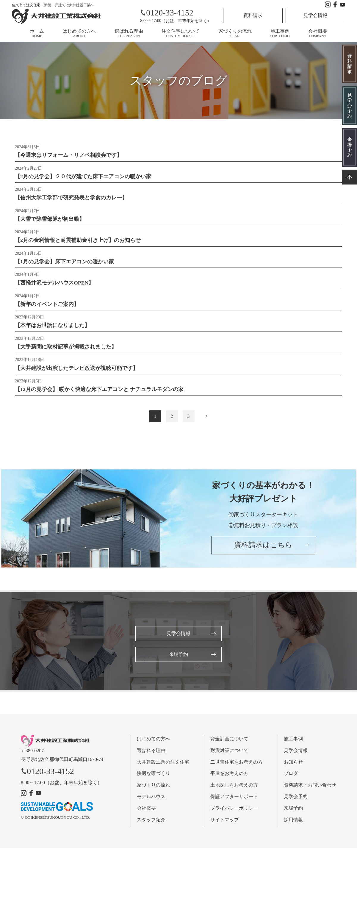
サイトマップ (224, 823)
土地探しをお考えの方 (234, 789)
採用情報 (293, 823)
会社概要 (317, 33)
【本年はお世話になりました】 (52, 328)
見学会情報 (315, 15)
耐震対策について (229, 754)
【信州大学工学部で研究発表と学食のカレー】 (71, 198)
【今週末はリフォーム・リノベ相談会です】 (68, 155)
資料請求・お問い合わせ (310, 789)
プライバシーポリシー (234, 812)
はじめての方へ (79, 33)
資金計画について (229, 743)
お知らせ (293, 766)
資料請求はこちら (263, 550)
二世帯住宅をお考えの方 (236, 766)
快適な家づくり (153, 777)
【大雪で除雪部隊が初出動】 (49, 220)
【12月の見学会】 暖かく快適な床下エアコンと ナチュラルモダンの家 (99, 393)
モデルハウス (151, 800)
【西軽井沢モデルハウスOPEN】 (54, 285)
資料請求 (252, 15)
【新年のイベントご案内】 (47, 306)
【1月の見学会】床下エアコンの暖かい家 (64, 263)
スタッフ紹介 (151, 823)
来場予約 (178, 658)
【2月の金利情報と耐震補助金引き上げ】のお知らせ (78, 242)
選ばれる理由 (129, 33)
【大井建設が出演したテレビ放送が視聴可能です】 (76, 371)
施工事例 (279, 33)
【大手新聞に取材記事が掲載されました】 (66, 350)
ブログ (291, 777)
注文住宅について (181, 33)
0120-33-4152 (166, 12)
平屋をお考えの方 (229, 777)
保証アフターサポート (234, 800)
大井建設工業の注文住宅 (163, 766)
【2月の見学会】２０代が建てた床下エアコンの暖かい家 (83, 177)
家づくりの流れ (235, 33)
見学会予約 (296, 800)
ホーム (37, 33)
